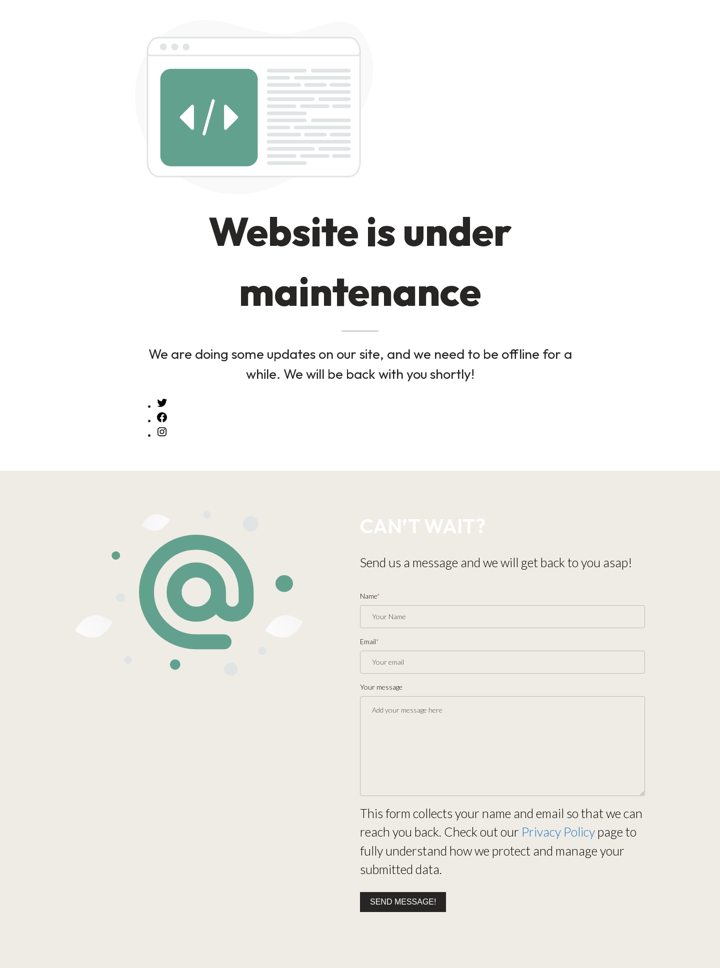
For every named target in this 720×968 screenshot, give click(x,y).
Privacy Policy (558, 831)
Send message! (403, 902)
